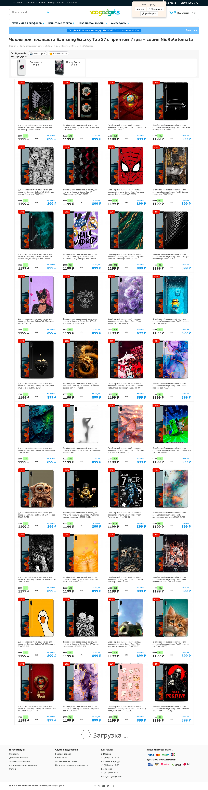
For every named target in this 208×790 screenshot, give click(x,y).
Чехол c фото (37, 53)
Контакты (72, 2)
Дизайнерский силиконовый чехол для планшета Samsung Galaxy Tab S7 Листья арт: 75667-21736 (37, 450)
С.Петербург (155, 9)
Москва (141, 9)
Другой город (149, 13)
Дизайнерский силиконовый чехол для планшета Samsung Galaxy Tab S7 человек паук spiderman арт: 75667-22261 (126, 192)
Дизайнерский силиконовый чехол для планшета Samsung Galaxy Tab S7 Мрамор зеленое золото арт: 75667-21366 (126, 256)
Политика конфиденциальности (71, 765)
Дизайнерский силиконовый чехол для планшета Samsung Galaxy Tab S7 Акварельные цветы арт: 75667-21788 (169, 515)
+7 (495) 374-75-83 (110, 757)
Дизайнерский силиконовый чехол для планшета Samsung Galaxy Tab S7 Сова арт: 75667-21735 (36, 515)
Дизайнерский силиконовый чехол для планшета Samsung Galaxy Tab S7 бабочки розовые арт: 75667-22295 (126, 450)
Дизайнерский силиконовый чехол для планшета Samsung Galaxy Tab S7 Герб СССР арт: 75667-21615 (127, 127)
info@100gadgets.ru (111, 776)
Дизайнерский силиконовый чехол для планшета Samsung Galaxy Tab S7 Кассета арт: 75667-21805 (81, 127)
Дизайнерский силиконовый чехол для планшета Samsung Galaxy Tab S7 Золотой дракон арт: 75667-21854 (81, 385)
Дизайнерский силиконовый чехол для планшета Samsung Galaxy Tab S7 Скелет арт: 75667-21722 (37, 579)
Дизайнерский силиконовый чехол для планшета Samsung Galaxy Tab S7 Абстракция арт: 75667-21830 (80, 192)
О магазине (16, 2)
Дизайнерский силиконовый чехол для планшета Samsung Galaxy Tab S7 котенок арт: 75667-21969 (170, 644)
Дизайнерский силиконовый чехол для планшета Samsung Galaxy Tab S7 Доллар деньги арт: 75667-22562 (170, 192)
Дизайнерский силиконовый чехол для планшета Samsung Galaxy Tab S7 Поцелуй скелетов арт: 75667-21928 (81, 644)
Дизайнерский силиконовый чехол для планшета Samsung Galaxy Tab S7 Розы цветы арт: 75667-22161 (124, 321)
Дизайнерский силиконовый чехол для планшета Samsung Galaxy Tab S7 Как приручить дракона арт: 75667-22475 (124, 644)
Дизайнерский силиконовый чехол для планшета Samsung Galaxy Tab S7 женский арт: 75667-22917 (36, 321)
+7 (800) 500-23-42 (110, 772)
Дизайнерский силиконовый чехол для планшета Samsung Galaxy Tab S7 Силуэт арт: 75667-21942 (82, 450)
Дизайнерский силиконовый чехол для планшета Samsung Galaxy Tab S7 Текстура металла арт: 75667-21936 (171, 256)
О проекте (14, 754)
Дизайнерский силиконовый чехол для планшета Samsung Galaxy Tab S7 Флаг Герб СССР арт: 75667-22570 (37, 708)
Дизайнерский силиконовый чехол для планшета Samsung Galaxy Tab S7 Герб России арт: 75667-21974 (80, 321)
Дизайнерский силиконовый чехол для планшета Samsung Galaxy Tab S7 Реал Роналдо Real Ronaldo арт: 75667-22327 (169, 579)
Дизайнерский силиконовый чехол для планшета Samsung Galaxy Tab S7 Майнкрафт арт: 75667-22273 (172, 450)
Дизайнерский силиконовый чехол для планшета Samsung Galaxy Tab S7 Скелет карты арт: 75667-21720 (125, 579)
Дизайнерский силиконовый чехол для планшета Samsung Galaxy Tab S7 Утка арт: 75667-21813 (36, 644)
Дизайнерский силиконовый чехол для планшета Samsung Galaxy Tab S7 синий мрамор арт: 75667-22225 (169, 385)
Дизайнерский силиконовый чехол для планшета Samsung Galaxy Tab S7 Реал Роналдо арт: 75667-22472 (124, 515)
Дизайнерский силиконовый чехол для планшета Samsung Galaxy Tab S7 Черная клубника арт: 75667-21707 (36, 385)
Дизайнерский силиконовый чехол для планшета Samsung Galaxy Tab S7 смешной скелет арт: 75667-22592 (171, 708)
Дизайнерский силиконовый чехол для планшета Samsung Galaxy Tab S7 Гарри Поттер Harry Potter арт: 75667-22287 (35, 256)
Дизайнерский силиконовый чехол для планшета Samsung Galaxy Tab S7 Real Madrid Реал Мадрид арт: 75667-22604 (80, 256)
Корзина (182, 13)
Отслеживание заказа (66, 761)
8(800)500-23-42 (189, 2)
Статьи (12, 769)
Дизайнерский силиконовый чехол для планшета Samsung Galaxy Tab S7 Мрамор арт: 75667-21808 (81, 708)
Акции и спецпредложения (23, 765)
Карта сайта (61, 757)
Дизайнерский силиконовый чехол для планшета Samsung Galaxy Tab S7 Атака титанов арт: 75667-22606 (35, 127)
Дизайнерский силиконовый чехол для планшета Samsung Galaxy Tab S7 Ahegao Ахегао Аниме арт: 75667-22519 (36, 192)
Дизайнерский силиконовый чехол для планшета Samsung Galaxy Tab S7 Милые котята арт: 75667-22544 (80, 579)
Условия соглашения (19, 761)
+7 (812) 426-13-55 (110, 765)
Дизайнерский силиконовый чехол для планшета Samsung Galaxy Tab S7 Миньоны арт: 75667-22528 (171, 321)
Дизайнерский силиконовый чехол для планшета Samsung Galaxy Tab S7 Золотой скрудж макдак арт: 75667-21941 (81, 515)
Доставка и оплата (35, 2)
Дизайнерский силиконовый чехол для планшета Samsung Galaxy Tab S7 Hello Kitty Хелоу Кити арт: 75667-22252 (127, 708)
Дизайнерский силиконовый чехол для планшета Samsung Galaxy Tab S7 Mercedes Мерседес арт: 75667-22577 (171, 127)
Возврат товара (56, 2)
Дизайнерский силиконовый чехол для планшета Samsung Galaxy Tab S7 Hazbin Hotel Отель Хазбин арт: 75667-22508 (125, 385)
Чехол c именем (58, 53)
